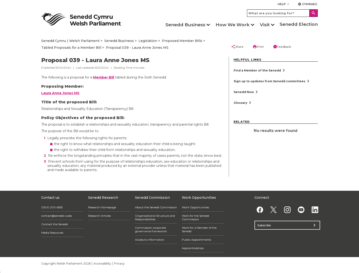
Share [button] (237, 47)
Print (258, 47)
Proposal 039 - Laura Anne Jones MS (137, 47)
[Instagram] (287, 209)
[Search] (314, 13)
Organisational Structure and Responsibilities (155, 217)
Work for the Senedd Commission (195, 217)
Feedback (282, 47)
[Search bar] (282, 13)
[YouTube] (301, 209)
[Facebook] (259, 209)
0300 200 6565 (52, 207)
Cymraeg (307, 4)
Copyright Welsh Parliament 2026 (66, 263)
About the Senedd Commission (156, 207)
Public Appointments (196, 239)
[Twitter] (273, 209)
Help (284, 4)
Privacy (119, 263)
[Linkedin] (315, 209)
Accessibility (102, 263)
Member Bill (103, 77)
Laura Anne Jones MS (60, 93)
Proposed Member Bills (182, 41)
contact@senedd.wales (56, 215)
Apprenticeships (193, 248)
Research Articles (99, 215)
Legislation (147, 41)
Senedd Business (185, 24)
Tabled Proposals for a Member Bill (71, 47)
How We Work (233, 24)
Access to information (149, 239)
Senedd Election (299, 24)
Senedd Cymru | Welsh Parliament (70, 41)
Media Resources (52, 232)
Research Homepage (102, 207)
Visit (265, 24)
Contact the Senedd (54, 224)
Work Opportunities (195, 207)
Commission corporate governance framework (151, 229)
